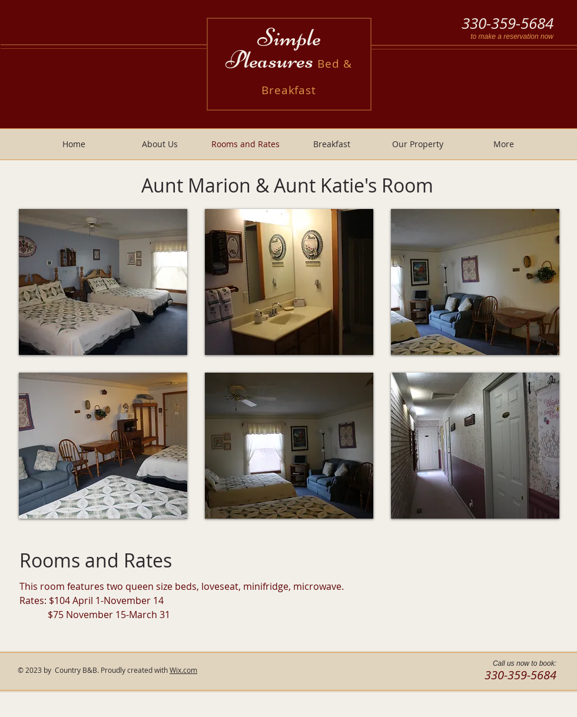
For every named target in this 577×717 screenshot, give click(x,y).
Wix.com (183, 670)
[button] (103, 282)
